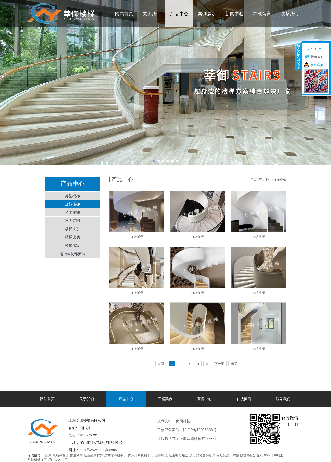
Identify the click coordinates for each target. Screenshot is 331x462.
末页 (234, 364)
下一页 (219, 364)
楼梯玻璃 (72, 237)
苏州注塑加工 (273, 455)
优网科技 (198, 421)
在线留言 (262, 13)
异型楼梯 (72, 196)
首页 (253, 179)
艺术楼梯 (72, 212)
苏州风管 (76, 455)
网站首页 (124, 13)
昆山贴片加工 (178, 455)
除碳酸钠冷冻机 (251, 455)
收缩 (298, 56)
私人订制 (72, 221)
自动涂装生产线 (228, 455)
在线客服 (317, 65)
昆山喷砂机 (159, 455)
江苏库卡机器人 (115, 455)
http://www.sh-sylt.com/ (98, 450)
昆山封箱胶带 (93, 455)
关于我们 (152, 13)
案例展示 (207, 13)
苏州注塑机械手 (139, 455)
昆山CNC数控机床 (202, 455)
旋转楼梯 (72, 204)
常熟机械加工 (37, 460)
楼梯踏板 (72, 245)
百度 (48, 455)
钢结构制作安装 (72, 254)
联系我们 (289, 13)
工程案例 (165, 399)
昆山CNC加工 (58, 460)
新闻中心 (234, 13)
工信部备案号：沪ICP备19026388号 (187, 430)
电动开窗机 (60, 455)
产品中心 (179, 13)
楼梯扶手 (72, 229)
